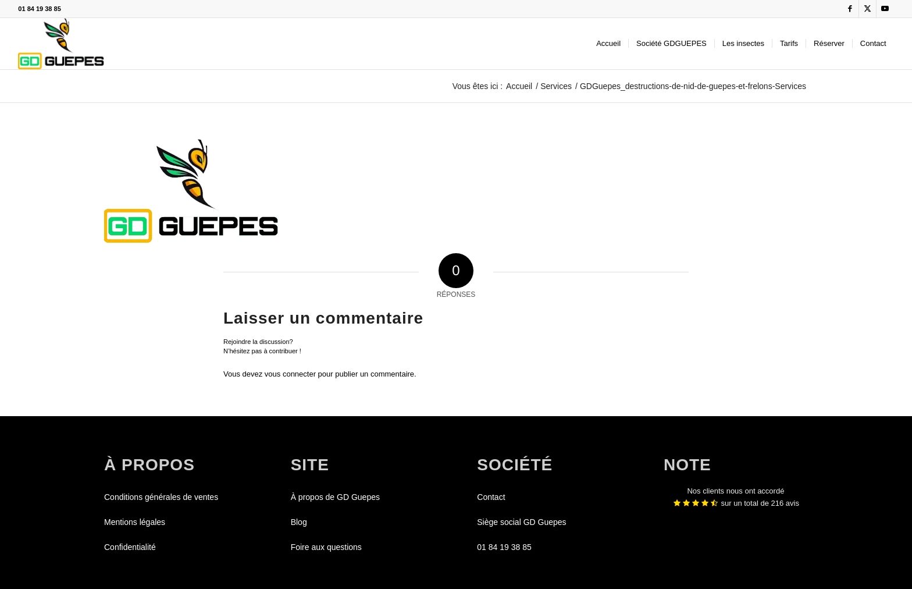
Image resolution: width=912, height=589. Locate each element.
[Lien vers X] (867, 8)
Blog (299, 522)
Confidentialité (130, 547)
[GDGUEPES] (61, 43)
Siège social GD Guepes (521, 522)
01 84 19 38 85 (39, 8)
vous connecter (290, 374)
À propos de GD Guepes (335, 497)
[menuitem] (608, 43)
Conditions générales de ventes (161, 497)
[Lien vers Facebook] (850, 8)
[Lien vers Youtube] (885, 8)
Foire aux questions (326, 547)
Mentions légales (134, 522)
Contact (491, 497)
